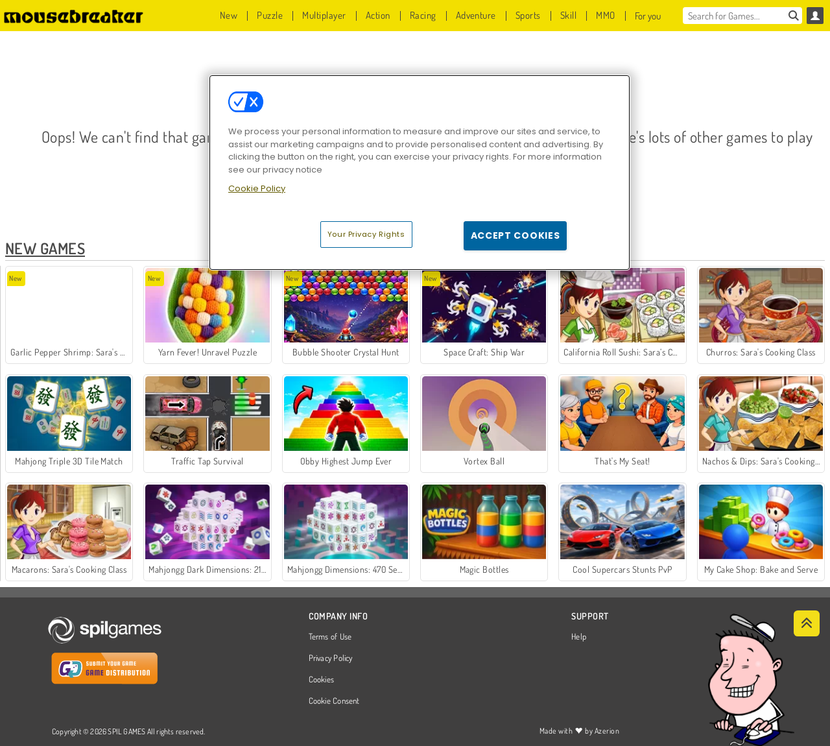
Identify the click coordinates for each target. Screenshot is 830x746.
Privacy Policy (331, 658)
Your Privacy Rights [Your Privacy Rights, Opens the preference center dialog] (366, 234)
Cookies (322, 679)
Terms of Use (330, 637)
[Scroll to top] (807, 623)
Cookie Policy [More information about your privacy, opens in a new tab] (256, 188)
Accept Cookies (515, 235)
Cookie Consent (334, 701)
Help (578, 637)
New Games (45, 248)
